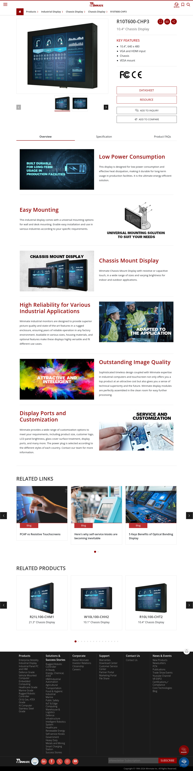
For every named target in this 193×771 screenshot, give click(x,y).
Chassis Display (74, 11)
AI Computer (25, 705)
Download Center (108, 663)
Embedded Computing (24, 683)
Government (52, 737)
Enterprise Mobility (29, 660)
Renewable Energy (55, 730)
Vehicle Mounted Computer (28, 677)
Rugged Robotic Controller (27, 695)
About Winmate (80, 660)
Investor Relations (81, 663)
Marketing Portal (107, 675)
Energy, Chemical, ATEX (55, 674)
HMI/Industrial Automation (53, 680)
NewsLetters (159, 663)
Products (31, 11)
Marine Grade (26, 690)
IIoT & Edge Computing (51, 705)
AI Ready (50, 669)
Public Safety (52, 700)
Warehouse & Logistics (53, 711)
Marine (49, 697)
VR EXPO (157, 678)
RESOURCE (146, 100)
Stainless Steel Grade (26, 710)
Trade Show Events (162, 672)
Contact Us (131, 660)
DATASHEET (146, 90)
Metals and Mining (55, 743)
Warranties (105, 660)
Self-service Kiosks (55, 733)
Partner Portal (106, 672)
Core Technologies (162, 688)
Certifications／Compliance (161, 683)
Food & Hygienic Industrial (54, 693)
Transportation (53, 688)
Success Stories (54, 752)
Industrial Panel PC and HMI (29, 668)
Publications (159, 669)
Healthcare (51, 727)
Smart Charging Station (54, 748)
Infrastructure (53, 718)
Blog (155, 691)
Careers (76, 669)
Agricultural (51, 685)
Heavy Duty (51, 740)
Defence (50, 715)
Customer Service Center (108, 668)
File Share (104, 678)
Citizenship (78, 666)
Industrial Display (51, 11)
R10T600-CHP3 (118, 11)
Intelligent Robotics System (56, 723)
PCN (155, 666)
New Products (160, 660)
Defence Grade (27, 672)
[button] (106, 107)
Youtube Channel (162, 675)
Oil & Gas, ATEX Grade (27, 701)
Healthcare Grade (28, 687)
